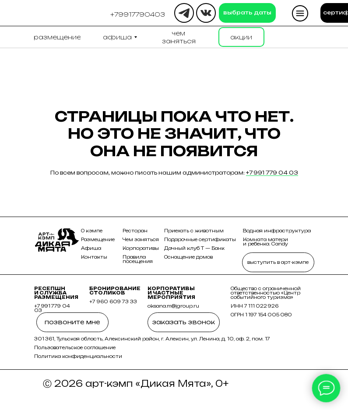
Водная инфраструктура (277, 230)
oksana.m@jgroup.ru (173, 305)
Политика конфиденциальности (78, 356)
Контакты (94, 256)
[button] (137, 14)
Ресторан (135, 230)
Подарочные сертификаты (200, 239)
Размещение (98, 239)
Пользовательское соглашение (75, 347)
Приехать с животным (194, 230)
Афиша (91, 248)
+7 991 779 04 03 (272, 172)
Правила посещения (138, 259)
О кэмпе (91, 230)
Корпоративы (141, 248)
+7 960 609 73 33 (113, 301)
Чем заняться (141, 239)
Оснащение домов (188, 256)
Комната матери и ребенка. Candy (265, 241)
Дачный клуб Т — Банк (194, 248)
